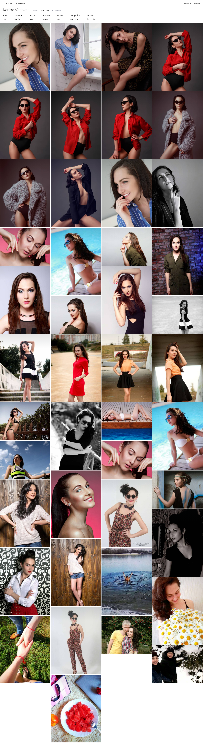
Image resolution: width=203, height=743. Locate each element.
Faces (9, 3)
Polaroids (56, 10)
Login (197, 3)
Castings (20, 3)
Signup (187, 3)
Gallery (45, 10)
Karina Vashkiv (15, 10)
